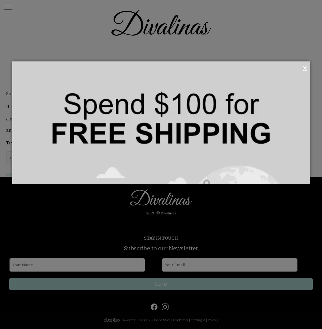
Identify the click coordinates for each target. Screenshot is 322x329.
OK (296, 67)
